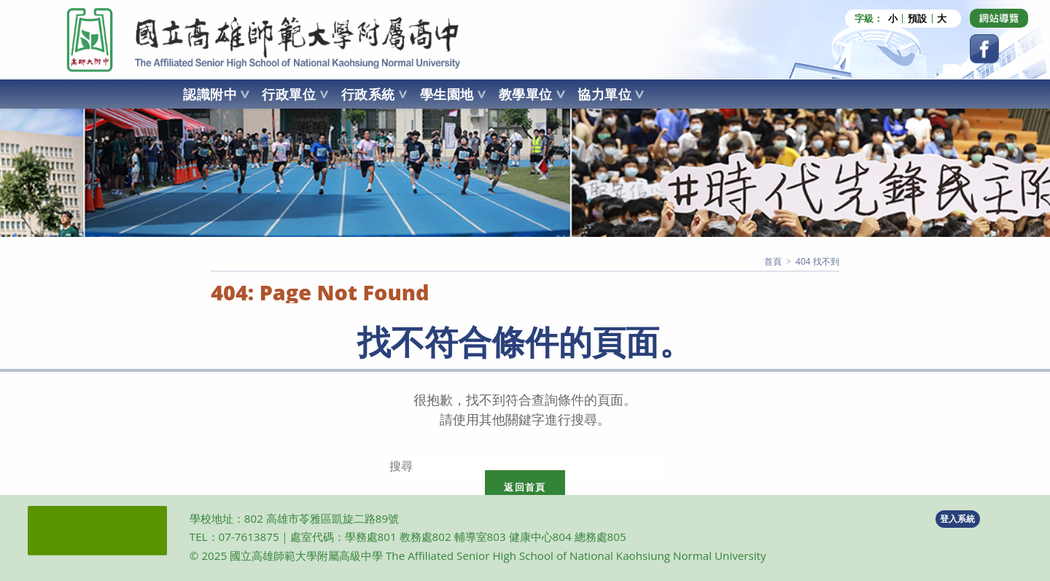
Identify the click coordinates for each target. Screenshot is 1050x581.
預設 (917, 18)
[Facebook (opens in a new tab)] (984, 48)
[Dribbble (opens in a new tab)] (999, 18)
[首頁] (773, 261)
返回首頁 (524, 487)
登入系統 (957, 518)
